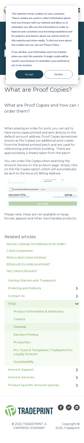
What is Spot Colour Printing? (26, 257)
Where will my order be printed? (28, 264)
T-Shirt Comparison (19, 250)
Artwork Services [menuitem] (21, 377)
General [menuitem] (20, 327)
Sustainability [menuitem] (23, 362)
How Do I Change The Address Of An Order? (36, 243)
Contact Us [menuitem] (16, 296)
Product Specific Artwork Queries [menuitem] (33, 385)
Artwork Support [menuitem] (21, 369)
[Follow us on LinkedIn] (77, 407)
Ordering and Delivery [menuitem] (24, 288)
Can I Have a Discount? (21, 270)
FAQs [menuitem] (12, 303)
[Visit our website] (69, 407)
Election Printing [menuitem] (26, 334)
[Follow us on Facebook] (61, 407)
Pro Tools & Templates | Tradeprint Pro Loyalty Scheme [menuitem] (43, 352)
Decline (58, 74)
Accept (29, 74)
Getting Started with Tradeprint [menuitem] (32, 280)
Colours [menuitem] (19, 319)
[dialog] (42, 45)
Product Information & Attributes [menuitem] (38, 311)
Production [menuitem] (22, 342)
